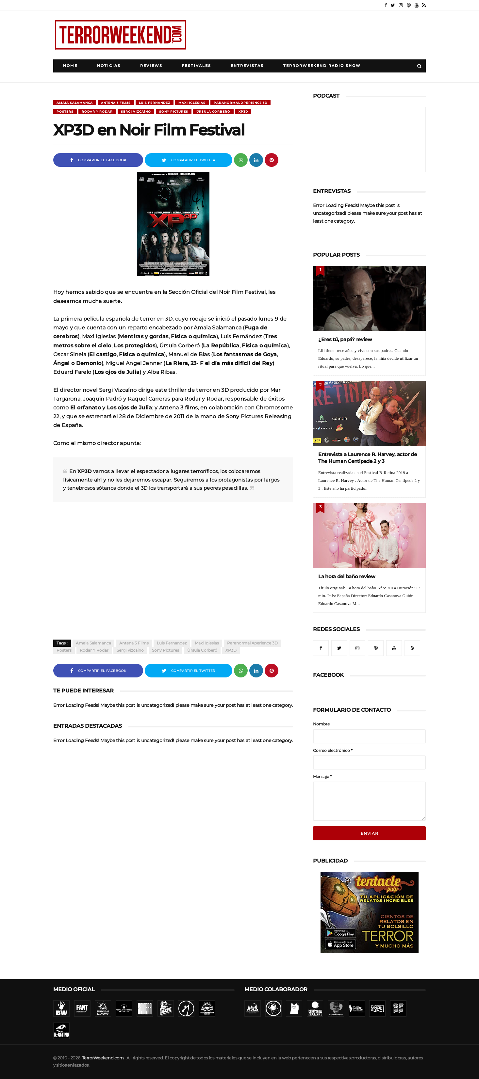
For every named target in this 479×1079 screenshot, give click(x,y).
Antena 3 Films (116, 102)
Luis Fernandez (154, 102)
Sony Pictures (173, 111)
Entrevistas (247, 66)
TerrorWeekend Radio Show (322, 66)
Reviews (151, 66)
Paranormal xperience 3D (240, 102)
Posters (65, 111)
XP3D (243, 111)
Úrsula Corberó (213, 111)
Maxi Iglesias (192, 102)
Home (70, 66)
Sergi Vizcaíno (136, 111)
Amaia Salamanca (75, 102)
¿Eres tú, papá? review (345, 339)
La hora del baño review (346, 576)
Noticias (109, 66)
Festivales (196, 66)
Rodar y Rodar (97, 111)
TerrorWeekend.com (103, 1058)
